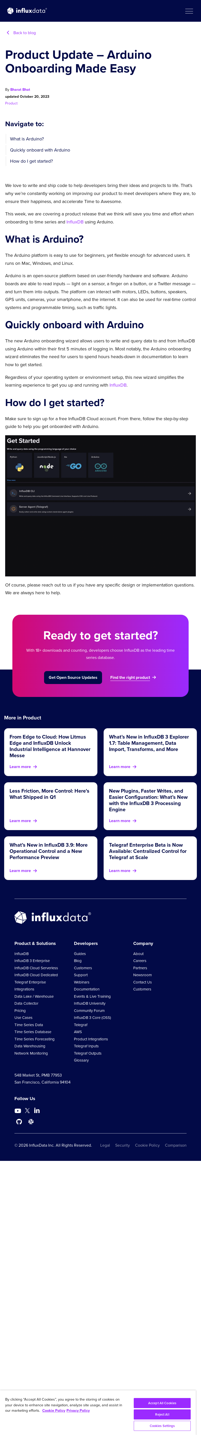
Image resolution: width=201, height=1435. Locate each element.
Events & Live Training (92, 996)
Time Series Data (28, 1025)
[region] (98, 1412)
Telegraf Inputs (86, 1046)
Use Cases (23, 1017)
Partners (140, 968)
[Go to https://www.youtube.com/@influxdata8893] (18, 1111)
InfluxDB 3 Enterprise (32, 961)
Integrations (24, 989)
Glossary (81, 1060)
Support (81, 975)
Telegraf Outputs (88, 1053)
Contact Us (142, 982)
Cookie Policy (147, 1145)
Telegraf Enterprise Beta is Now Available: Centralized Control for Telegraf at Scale (148, 851)
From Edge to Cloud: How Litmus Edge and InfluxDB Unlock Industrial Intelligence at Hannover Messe (50, 746)
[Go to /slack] (31, 1121)
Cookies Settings (162, 1425)
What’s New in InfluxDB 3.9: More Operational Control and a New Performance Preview (49, 851)
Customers (83, 968)
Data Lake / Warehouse (34, 996)
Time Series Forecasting (34, 1039)
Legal (105, 1145)
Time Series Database (32, 1032)
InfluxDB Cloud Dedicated (36, 975)
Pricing (20, 1010)
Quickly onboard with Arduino (40, 150)
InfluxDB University (89, 1003)
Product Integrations (91, 1039)
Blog (78, 961)
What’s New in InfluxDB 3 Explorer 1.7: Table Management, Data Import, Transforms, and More (149, 743)
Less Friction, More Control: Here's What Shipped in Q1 (49, 794)
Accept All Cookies (162, 1403)
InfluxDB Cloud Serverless (36, 968)
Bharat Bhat (20, 89)
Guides (80, 954)
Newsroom (142, 975)
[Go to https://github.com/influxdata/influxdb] (19, 1121)
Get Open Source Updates (73, 677)
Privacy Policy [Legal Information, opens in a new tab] (78, 1410)
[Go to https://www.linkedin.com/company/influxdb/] (36, 1110)
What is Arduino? (27, 139)
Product (11, 103)
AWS (78, 1032)
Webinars (81, 982)
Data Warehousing (29, 1046)
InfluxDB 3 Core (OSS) (92, 1017)
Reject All (162, 1414)
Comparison (176, 1145)
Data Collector (26, 1003)
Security (122, 1145)
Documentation (86, 989)
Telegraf (80, 1025)
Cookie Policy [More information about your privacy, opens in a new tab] (53, 1410)
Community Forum (89, 1010)
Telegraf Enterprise (30, 982)
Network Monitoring (31, 1053)
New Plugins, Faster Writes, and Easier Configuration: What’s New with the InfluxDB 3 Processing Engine (148, 800)
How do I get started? (31, 161)
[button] (189, 11)
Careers (139, 961)
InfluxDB (74, 222)
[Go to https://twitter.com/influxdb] (27, 1111)
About (138, 954)
